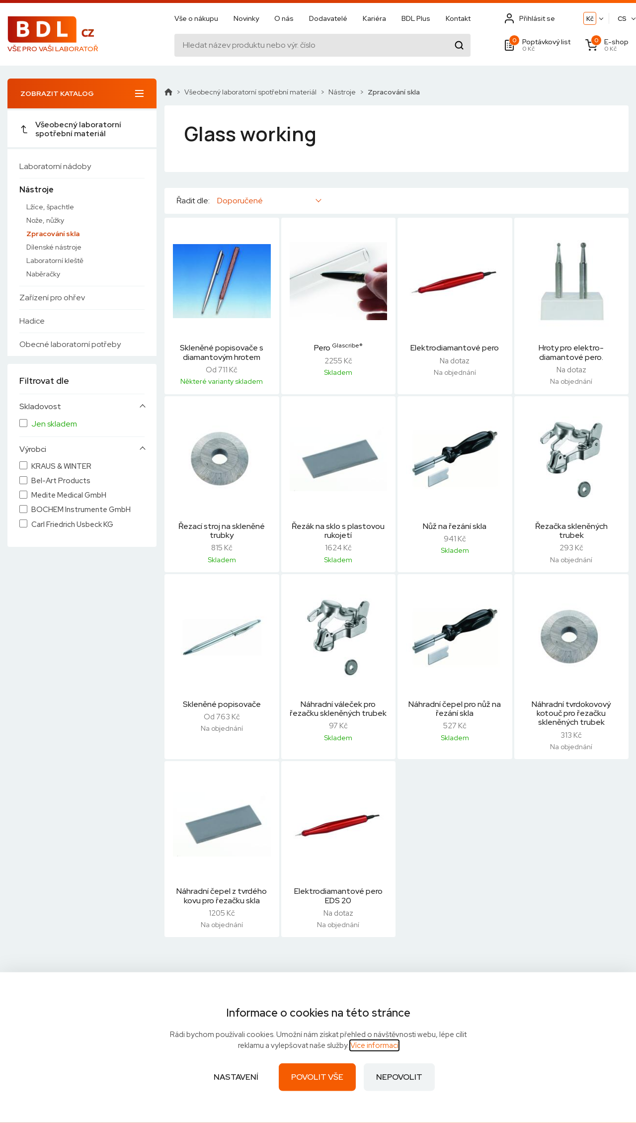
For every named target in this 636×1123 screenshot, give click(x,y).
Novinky (246, 18)
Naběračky (43, 273)
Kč (590, 18)
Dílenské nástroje (53, 247)
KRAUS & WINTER (61, 466)
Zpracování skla (53, 233)
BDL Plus (415, 18)
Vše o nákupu (196, 18)
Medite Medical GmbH (68, 495)
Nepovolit (399, 1077)
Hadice (32, 321)
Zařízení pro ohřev (52, 297)
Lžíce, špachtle (50, 206)
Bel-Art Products (60, 481)
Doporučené (240, 200)
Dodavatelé (328, 18)
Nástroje (36, 189)
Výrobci (32, 449)
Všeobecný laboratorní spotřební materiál (70, 129)
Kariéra (374, 18)
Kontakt (458, 18)
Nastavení (236, 1077)
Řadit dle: (193, 200)
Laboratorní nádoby (55, 166)
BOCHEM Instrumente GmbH (81, 510)
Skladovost (40, 406)
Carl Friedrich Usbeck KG (72, 524)
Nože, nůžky (45, 220)
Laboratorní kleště (54, 260)
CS (622, 18)
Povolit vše (317, 1077)
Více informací (374, 1045)
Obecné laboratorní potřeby (70, 344)
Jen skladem (54, 424)
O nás (284, 18)
